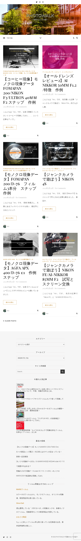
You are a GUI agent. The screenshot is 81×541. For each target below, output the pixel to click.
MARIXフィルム (22, 489)
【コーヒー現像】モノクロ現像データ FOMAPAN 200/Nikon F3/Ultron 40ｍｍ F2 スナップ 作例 (20, 90)
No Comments (21, 107)
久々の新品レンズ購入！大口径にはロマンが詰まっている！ (39, 452)
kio (8, 135)
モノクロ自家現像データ (21, 170)
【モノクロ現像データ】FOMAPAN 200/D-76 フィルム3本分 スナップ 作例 (21, 183)
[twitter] (37, 2)
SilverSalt (20, 503)
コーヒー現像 (18, 73)
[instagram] (40, 2)
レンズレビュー (67, 72)
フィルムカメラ (47, 72)
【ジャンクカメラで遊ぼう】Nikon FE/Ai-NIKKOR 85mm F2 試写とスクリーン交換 (58, 274)
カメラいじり (47, 259)
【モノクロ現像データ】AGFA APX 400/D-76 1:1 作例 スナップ (21, 270)
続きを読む (10, 127)
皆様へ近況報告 (22, 457)
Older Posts (9, 321)
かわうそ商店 (21, 517)
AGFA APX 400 (9, 259)
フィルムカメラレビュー (58, 261)
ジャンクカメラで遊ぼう (51, 168)
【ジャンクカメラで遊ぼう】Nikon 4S (58, 179)
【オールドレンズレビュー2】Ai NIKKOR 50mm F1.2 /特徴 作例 (59, 82)
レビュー (58, 72)
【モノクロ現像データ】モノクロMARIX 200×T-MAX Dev (37, 447)
